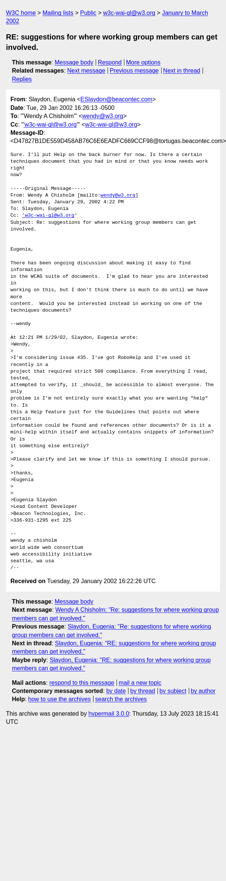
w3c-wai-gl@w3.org (129, 13)
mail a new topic (140, 683)
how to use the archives (59, 699)
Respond (110, 62)
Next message (86, 70)
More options (143, 62)
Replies (22, 79)
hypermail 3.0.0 (108, 713)
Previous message (134, 70)
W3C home (21, 13)
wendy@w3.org (103, 116)
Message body (74, 62)
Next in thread (181, 70)
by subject (172, 691)
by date (115, 691)
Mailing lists (57, 13)
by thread (142, 691)
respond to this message (81, 683)
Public (88, 13)
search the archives (121, 699)
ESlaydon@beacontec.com (116, 99)
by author (203, 691)
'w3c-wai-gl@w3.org (50, 124)
